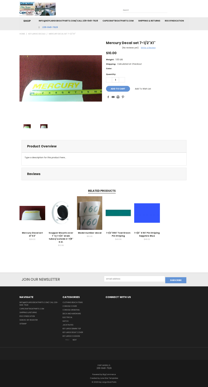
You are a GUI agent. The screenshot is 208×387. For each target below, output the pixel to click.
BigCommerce (109, 373)
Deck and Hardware (72, 312)
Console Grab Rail (71, 308)
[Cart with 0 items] (187, 9)
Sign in (22, 318)
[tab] (104, 146)
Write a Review (148, 47)
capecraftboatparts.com (118, 20)
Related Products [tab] (102, 191)
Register (34, 318)
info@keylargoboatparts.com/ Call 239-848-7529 (68, 20)
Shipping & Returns (149, 20)
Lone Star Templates (109, 377)
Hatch (65, 319)
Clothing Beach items (73, 301)
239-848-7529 (50, 27)
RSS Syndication (174, 20)
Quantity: (111, 74)
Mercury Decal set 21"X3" (32, 234)
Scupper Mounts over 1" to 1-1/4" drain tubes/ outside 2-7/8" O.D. (61, 237)
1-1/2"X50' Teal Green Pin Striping (118, 234)
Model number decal (90, 232)
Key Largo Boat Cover (73, 331)
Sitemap (22, 322)
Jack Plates (68, 323)
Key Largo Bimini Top (72, 327)
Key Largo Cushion (71, 334)
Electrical (67, 316)
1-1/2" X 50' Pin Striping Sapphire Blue (147, 234)
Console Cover (70, 304)
